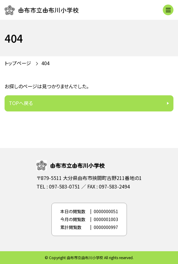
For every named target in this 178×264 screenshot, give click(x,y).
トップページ (18, 63)
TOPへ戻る (21, 103)
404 (45, 63)
